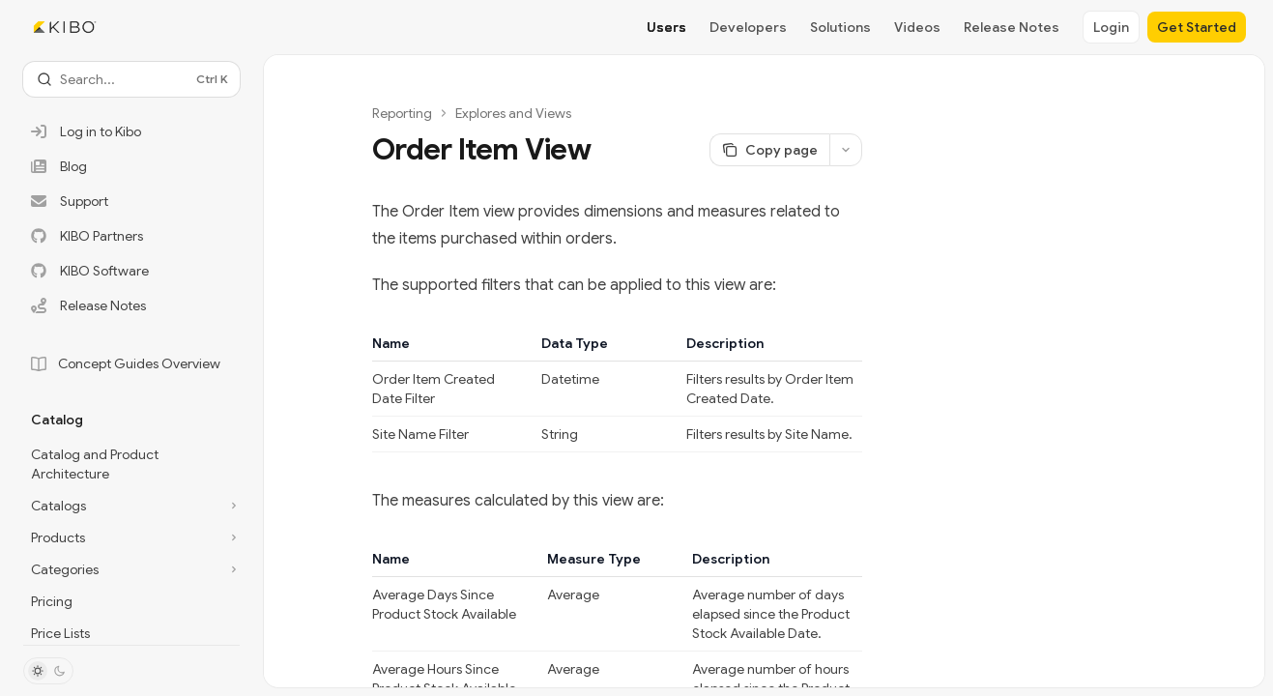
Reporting (402, 113)
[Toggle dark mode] (48, 670)
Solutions (840, 27)
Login (1111, 27)
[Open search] (131, 79)
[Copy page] (769, 149)
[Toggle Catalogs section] (131, 505)
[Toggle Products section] (131, 537)
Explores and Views (513, 113)
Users (666, 27)
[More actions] (845, 149)
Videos (917, 27)
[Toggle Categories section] (131, 569)
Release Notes (1011, 27)
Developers (748, 27)
